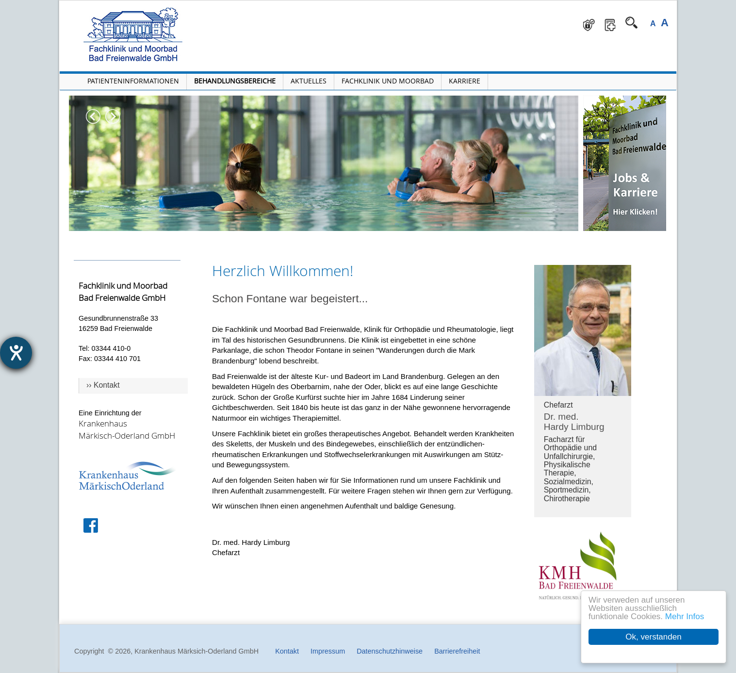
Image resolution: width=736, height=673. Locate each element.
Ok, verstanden (653, 636)
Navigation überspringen (236, 7)
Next (112, 116)
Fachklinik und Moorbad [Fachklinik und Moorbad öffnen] (388, 80)
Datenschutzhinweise (390, 651)
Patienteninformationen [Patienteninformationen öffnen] (133, 80)
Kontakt (287, 651)
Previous (93, 116)
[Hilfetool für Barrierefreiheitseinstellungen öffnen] (16, 353)
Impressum (328, 651)
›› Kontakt (103, 385)
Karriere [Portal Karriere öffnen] (464, 80)
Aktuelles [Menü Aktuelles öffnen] (309, 80)
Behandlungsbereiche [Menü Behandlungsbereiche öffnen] (235, 80)
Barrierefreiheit (457, 651)
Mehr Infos (684, 616)
